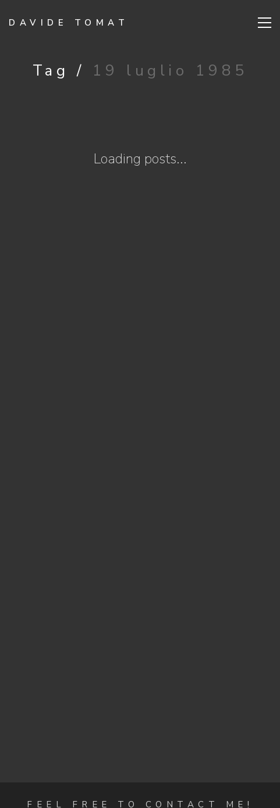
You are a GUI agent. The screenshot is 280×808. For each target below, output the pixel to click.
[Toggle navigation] (264, 23)
